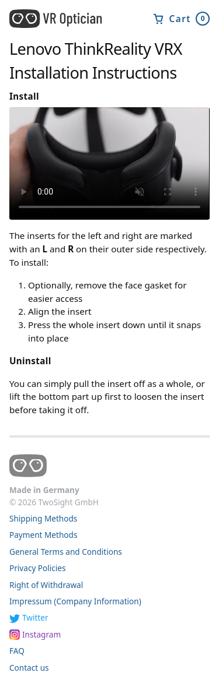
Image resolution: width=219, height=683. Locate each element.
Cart (181, 19)
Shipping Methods (43, 518)
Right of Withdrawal (46, 584)
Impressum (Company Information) (75, 601)
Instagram (41, 634)
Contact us (29, 667)
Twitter (35, 617)
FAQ (17, 650)
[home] (60, 18)
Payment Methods (43, 534)
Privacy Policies (37, 567)
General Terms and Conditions (65, 551)
